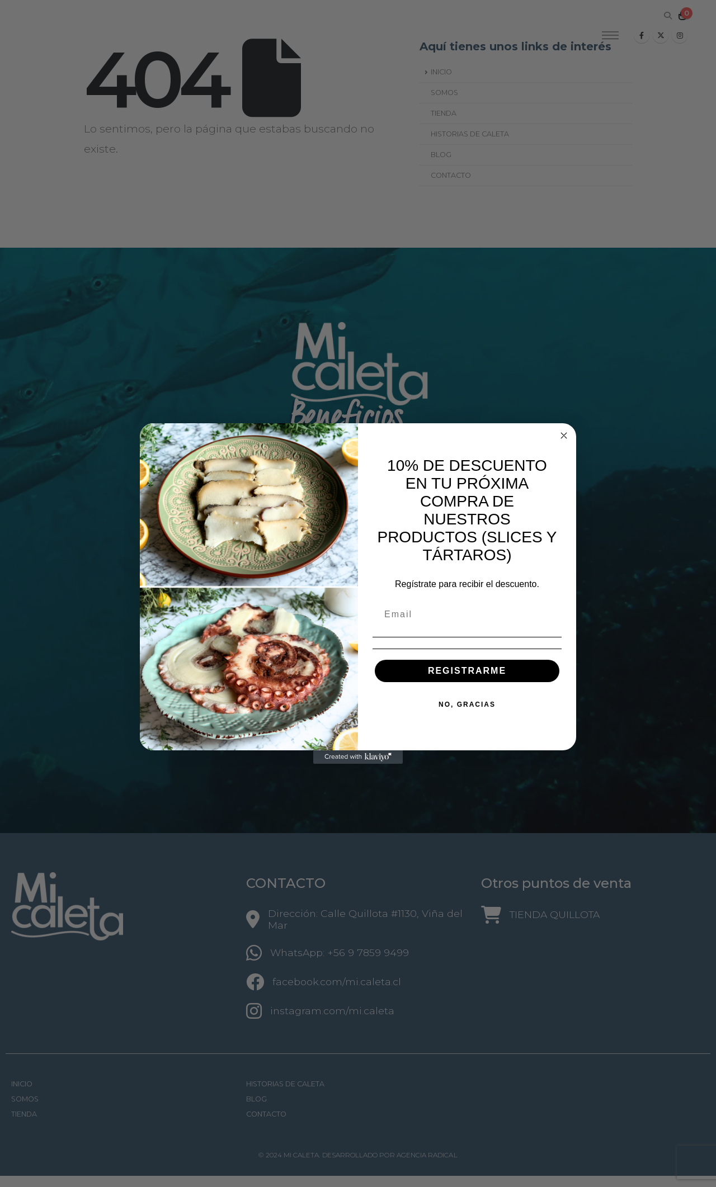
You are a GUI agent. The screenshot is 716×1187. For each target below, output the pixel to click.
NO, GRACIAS (467, 704)
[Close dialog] (564, 435)
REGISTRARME (467, 670)
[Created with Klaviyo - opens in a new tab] (358, 757)
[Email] (467, 614)
